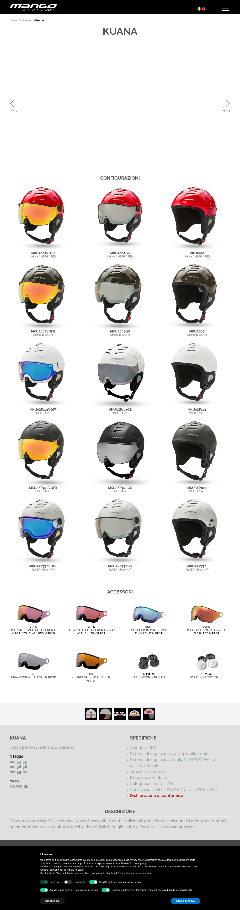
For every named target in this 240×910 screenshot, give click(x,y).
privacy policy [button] (137, 860)
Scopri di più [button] (52, 901)
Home (13, 20)
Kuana (39, 20)
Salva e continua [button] (185, 901)
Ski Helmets (26, 20)
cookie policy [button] (139, 863)
